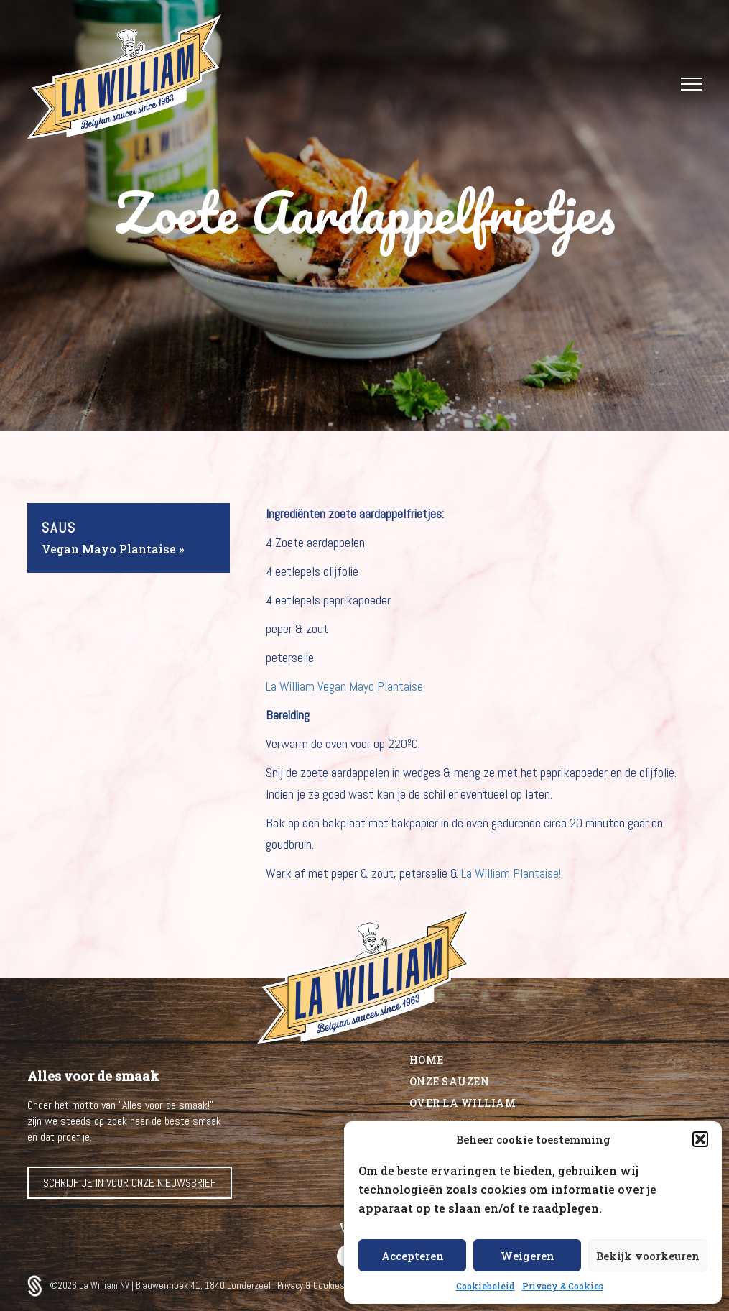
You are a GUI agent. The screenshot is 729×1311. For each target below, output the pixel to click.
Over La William (462, 1103)
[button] (700, 1139)
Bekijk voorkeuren (648, 1255)
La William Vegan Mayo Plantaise (344, 686)
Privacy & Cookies (562, 1286)
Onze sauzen (449, 1081)
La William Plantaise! (511, 873)
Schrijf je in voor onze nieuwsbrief (129, 1182)
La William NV (105, 1285)
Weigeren (527, 1255)
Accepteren (412, 1255)
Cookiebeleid (485, 1286)
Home (426, 1060)
